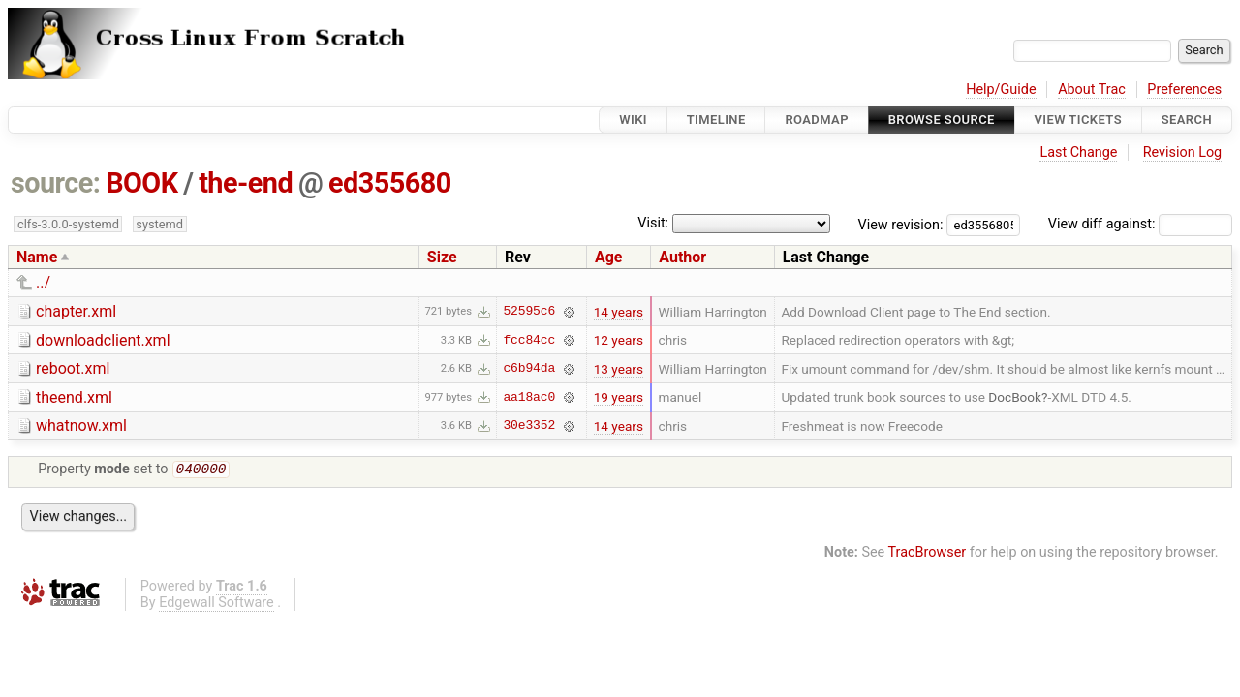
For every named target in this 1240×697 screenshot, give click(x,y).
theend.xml (74, 397)
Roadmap (817, 119)
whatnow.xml (81, 425)
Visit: (652, 223)
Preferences (1184, 89)
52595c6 (529, 311)
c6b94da (529, 369)
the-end (246, 183)
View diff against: (1140, 224)
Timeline (716, 119)
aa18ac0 (529, 397)
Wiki (633, 119)
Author (682, 257)
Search (1187, 119)
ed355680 (389, 183)
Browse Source (941, 119)
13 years (618, 369)
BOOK (141, 183)
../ (43, 282)
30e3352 (529, 426)
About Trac (1092, 89)
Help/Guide (1001, 89)
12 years (618, 340)
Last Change (1078, 152)
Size (442, 257)
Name (36, 257)
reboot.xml (72, 368)
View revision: (901, 224)
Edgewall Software (216, 604)
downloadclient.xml (103, 340)
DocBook (1014, 397)
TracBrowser (927, 554)
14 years (618, 311)
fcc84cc (529, 339)
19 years (618, 397)
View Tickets (1078, 119)
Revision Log (1183, 152)
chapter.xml (76, 311)
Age (609, 257)
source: (56, 183)
